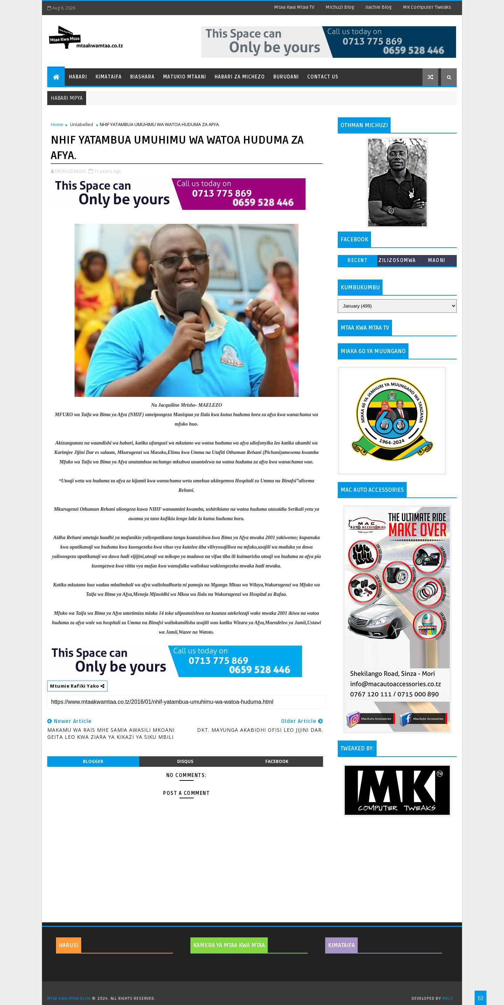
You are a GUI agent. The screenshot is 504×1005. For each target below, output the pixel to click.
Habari (78, 77)
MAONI (437, 260)
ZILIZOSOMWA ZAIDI (397, 261)
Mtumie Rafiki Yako (77, 686)
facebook (276, 761)
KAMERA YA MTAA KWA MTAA (229, 945)
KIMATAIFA (341, 945)
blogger (93, 761)
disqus (185, 761)
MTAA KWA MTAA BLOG (69, 998)
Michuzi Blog (340, 7)
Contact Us (322, 77)
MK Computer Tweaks (427, 7)
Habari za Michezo (240, 77)
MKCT (447, 998)
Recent (358, 260)
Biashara (142, 77)
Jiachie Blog (378, 7)
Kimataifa (109, 77)
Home (57, 124)
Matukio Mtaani (184, 77)
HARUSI (68, 945)
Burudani (286, 77)
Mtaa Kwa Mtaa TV (294, 7)
